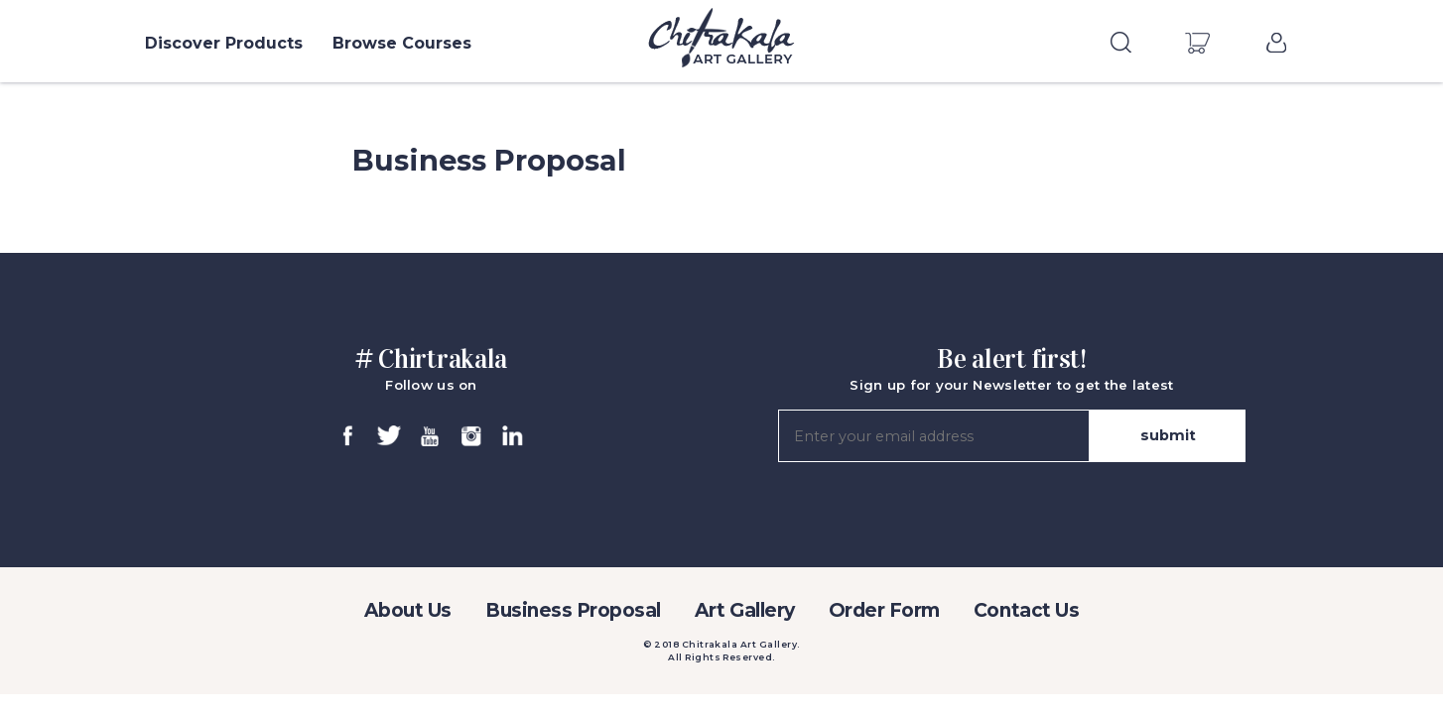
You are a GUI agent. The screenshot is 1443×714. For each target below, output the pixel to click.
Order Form (884, 610)
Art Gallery (745, 610)
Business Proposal (573, 610)
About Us (408, 610)
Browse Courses (401, 43)
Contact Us (1026, 610)
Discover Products (224, 43)
